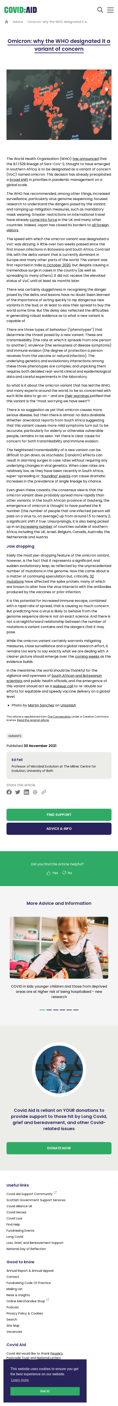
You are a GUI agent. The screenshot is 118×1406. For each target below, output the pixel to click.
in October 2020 (57, 265)
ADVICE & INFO (59, 828)
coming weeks (87, 656)
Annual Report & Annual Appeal (29, 1270)
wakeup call (63, 686)
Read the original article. (33, 720)
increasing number (37, 526)
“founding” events (56, 476)
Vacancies (14, 1332)
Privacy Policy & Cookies (24, 1313)
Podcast (12, 1307)
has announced (86, 158)
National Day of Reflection (26, 1249)
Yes (52, 873)
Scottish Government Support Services (35, 1200)
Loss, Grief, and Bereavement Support (34, 1243)
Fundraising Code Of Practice (28, 1283)
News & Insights (18, 1295)
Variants (14, 736)
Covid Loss (14, 1218)
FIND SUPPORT (59, 814)
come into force (43, 219)
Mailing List (14, 1289)
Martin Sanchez (41, 705)
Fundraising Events (20, 1230)
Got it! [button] (45, 1391)
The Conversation (59, 716)
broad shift (19, 179)
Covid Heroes (16, 1212)
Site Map (12, 1325)
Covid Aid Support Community (31, 1194)
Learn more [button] (20, 1380)
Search (11, 1319)
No (66, 873)
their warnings (77, 395)
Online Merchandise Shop (27, 1301)
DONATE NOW (59, 1148)
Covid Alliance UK (19, 1206)
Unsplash (68, 705)
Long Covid (14, 1236)
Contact (12, 1277)
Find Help (13, 1224)
